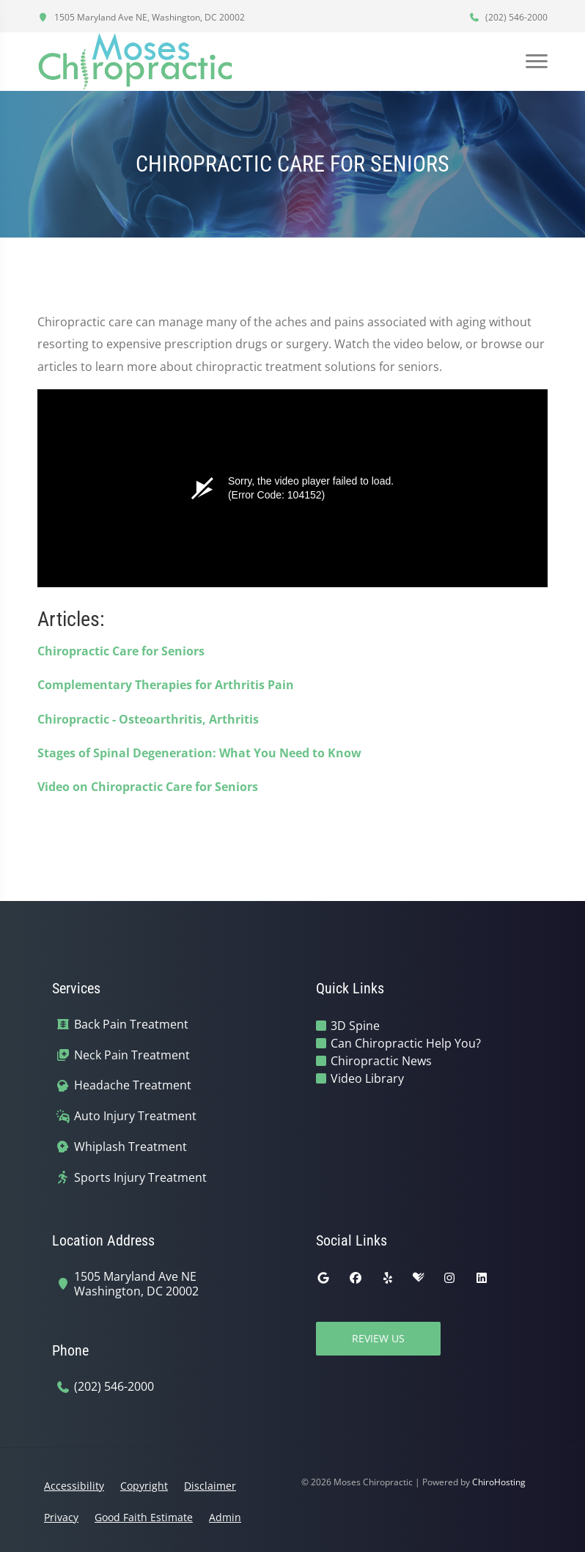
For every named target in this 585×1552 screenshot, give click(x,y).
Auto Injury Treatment (135, 1116)
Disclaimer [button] (210, 1486)
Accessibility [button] (74, 1486)
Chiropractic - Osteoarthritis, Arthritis (148, 719)
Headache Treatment (132, 1085)
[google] (323, 1278)
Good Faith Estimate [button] (144, 1517)
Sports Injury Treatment (140, 1177)
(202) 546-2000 (508, 17)
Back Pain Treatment (131, 1024)
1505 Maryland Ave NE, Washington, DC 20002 (141, 17)
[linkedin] (481, 1278)
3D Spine (355, 1026)
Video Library (367, 1078)
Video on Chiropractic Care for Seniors (147, 787)
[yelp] (387, 1278)
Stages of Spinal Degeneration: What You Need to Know (199, 753)
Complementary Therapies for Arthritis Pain (165, 685)
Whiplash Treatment (130, 1147)
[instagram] (449, 1278)
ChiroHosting (499, 1482)
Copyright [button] (144, 1486)
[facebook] (355, 1278)
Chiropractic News (381, 1061)
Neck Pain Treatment (132, 1055)
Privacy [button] (61, 1517)
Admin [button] (225, 1517)
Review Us (378, 1338)
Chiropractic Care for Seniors (121, 651)
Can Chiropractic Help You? (406, 1043)
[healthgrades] (418, 1278)
